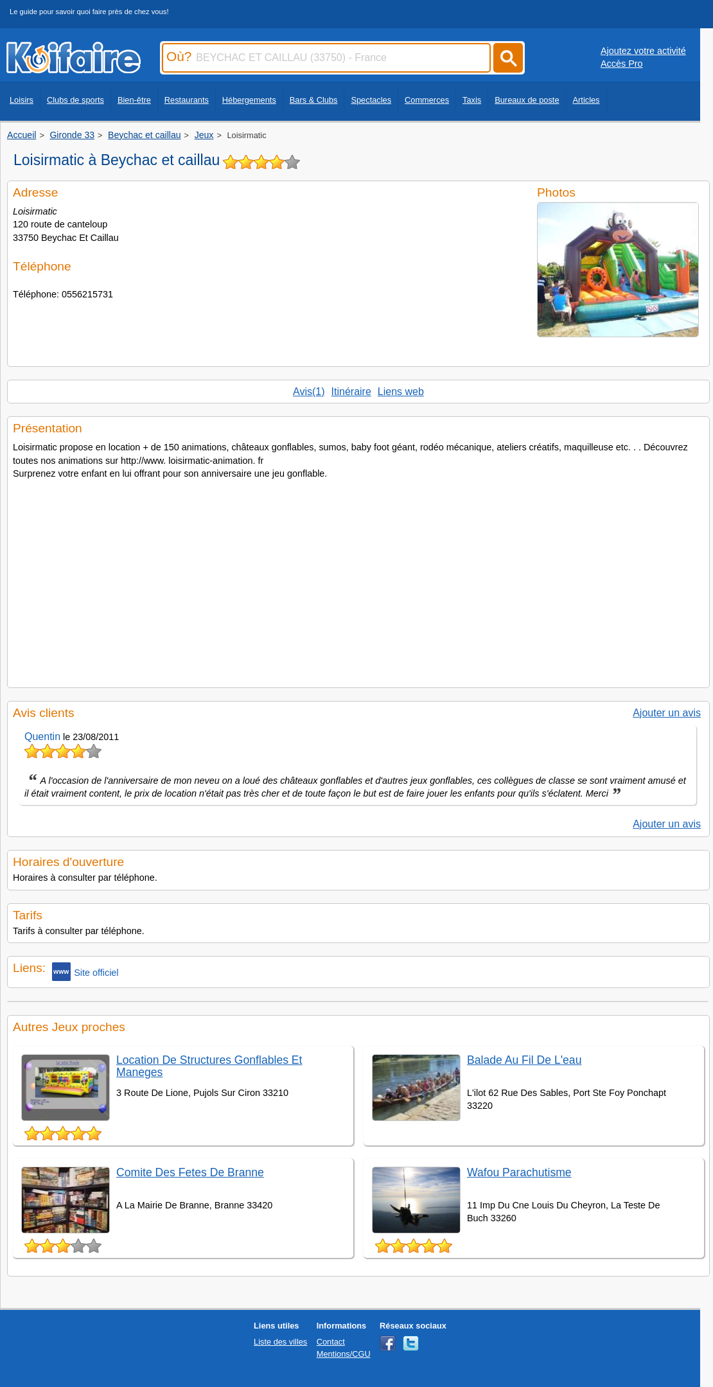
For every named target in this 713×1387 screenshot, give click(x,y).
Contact (331, 1342)
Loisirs (21, 100)
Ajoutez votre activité (643, 51)
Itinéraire (351, 391)
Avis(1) (309, 391)
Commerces (427, 100)
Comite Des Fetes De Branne (190, 1172)
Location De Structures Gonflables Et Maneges (209, 1066)
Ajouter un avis (667, 712)
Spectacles (371, 100)
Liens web (401, 391)
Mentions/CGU (344, 1354)
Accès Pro (622, 63)
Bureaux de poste (527, 100)
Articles (586, 100)
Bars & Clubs (314, 100)
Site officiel (85, 971)
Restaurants (186, 100)
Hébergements (249, 100)
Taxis (471, 100)
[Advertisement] (358, 579)
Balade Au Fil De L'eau (524, 1060)
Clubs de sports (75, 100)
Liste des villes (280, 1342)
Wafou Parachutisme (519, 1172)
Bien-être (134, 100)
